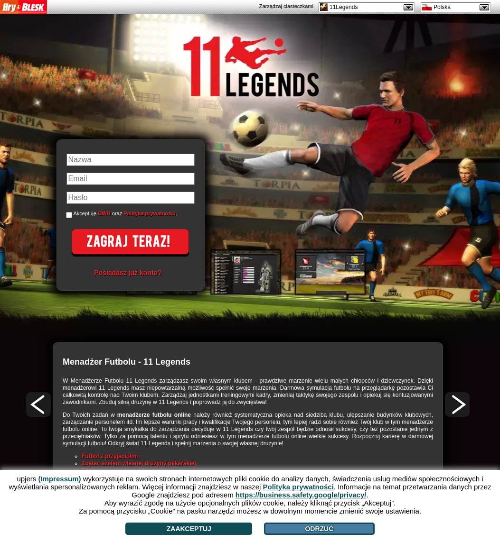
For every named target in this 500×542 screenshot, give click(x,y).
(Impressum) (59, 479)
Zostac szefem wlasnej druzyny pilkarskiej (139, 463)
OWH (104, 213)
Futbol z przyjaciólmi (110, 456)
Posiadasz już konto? (127, 272)
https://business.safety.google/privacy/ (301, 495)
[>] (457, 404)
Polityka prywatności (149, 213)
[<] (38, 404)
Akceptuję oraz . (125, 213)
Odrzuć (319, 529)
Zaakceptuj (189, 529)
